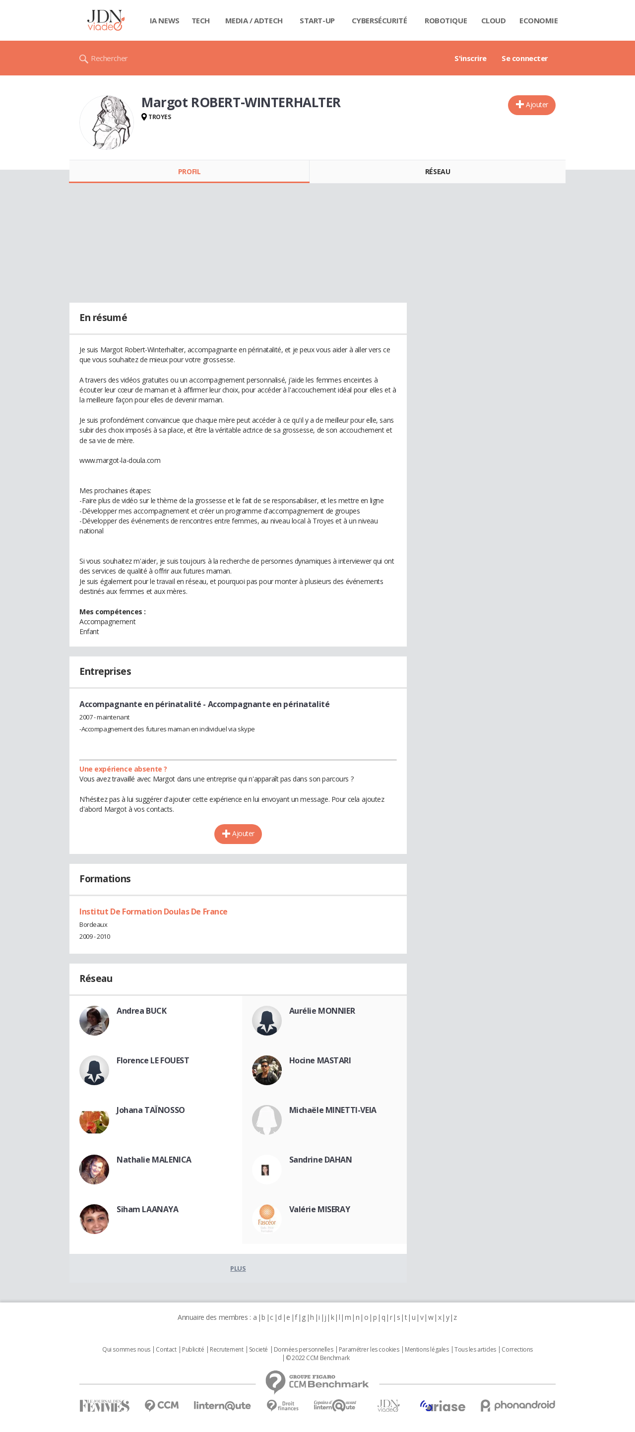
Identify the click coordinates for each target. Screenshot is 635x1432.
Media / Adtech (254, 20)
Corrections (517, 1349)
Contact (166, 1349)
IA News (165, 20)
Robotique (446, 20)
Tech (200, 20)
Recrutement (226, 1349)
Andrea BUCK (141, 1010)
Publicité (193, 1349)
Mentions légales (426, 1349)
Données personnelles (303, 1349)
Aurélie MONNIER (322, 1010)
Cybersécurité (379, 20)
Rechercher (109, 58)
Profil (189, 171)
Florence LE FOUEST (153, 1060)
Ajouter (537, 104)
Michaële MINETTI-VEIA (333, 1110)
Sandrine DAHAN (320, 1159)
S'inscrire (470, 58)
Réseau (437, 171)
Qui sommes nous (126, 1349)
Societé (258, 1349)
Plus (238, 1268)
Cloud (493, 20)
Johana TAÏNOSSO (151, 1110)
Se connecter (525, 58)
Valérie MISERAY (319, 1209)
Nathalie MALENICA (154, 1159)
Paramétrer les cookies (369, 1349)
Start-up (317, 20)
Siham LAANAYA (148, 1209)
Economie (538, 20)
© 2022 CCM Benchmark (318, 1358)
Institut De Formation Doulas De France (153, 911)
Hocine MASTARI (320, 1060)
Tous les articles (475, 1349)
